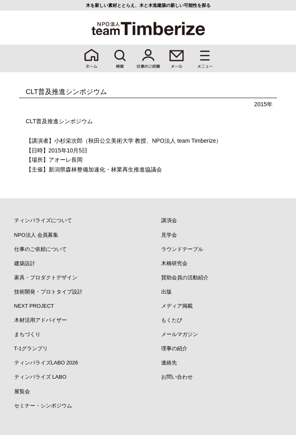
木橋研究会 (174, 263)
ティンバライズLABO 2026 (46, 363)
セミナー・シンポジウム (43, 406)
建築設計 (24, 263)
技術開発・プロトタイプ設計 (48, 292)
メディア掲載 (177, 306)
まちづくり (27, 334)
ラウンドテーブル (182, 249)
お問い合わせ (177, 377)
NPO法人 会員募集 (36, 235)
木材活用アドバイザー (40, 320)
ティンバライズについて (43, 220)
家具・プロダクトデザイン (45, 277)
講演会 (169, 220)
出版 (166, 292)
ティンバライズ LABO (40, 377)
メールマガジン (179, 334)
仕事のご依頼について (40, 249)
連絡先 (169, 363)
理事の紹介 (174, 348)
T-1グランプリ (31, 348)
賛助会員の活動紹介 (185, 277)
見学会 (169, 235)
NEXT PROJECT (34, 306)
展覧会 (22, 391)
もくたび (171, 320)
